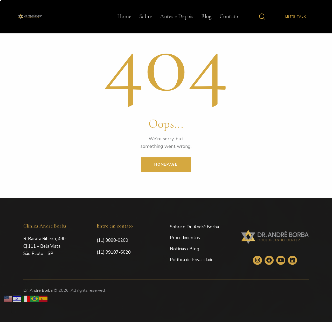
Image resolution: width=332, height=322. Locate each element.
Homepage (166, 164)
